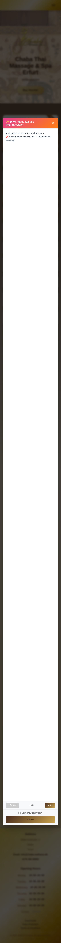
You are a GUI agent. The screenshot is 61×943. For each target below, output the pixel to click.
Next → (50, 805)
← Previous (12, 805)
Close (30, 819)
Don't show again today (30, 813)
